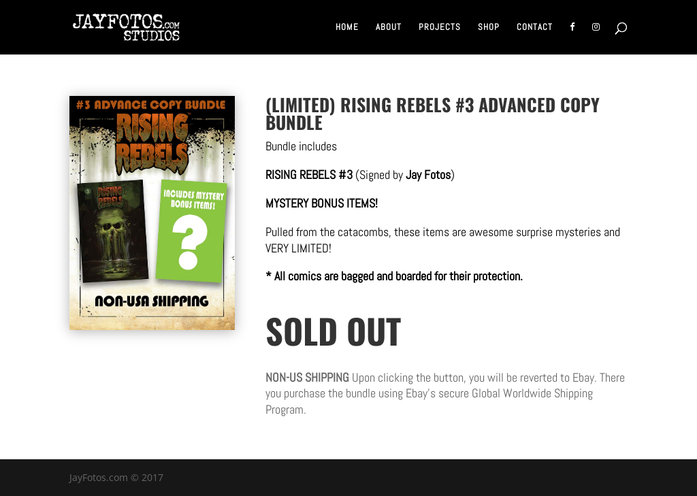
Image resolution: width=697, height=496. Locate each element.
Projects (440, 27)
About (389, 27)
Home (347, 27)
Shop (489, 27)
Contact (535, 27)
